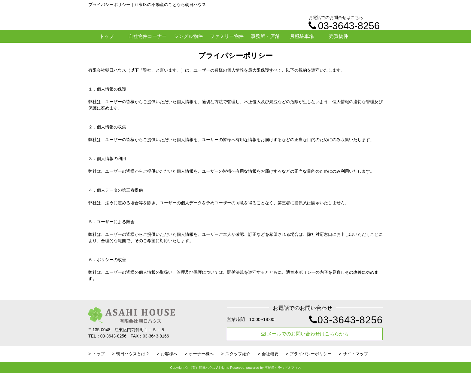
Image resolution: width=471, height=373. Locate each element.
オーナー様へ (201, 353)
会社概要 (270, 353)
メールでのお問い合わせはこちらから (305, 333)
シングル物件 (188, 36)
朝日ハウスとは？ (133, 353)
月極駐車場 (302, 36)
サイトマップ (355, 353)
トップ (106, 36)
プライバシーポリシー (311, 353)
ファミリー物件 (227, 36)
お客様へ (169, 353)
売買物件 (338, 36)
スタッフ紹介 (238, 353)
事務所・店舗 (265, 36)
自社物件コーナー (147, 36)
